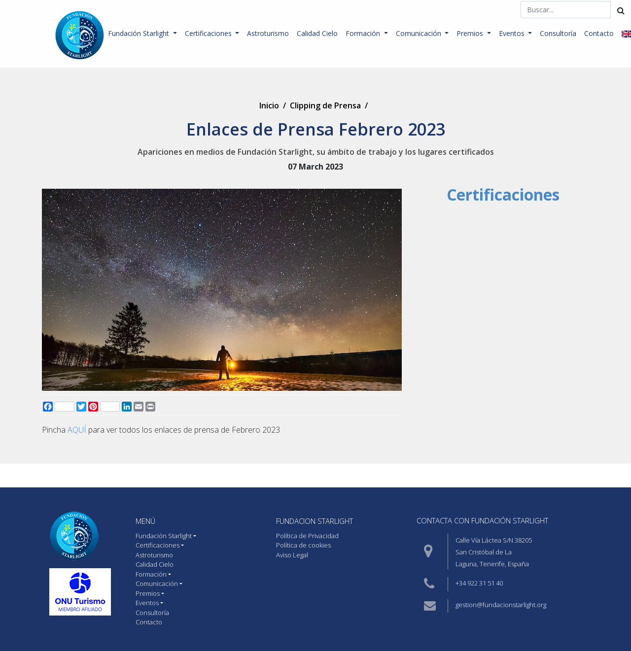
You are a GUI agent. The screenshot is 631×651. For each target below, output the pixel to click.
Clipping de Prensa (325, 105)
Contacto (599, 33)
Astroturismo (268, 33)
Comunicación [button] (419, 33)
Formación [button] (364, 33)
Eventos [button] (512, 33)
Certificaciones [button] (209, 33)
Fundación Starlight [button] (139, 33)
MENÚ (145, 521)
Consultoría (558, 33)
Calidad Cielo (317, 33)
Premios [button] (470, 33)
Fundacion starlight (314, 521)
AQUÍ (77, 429)
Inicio (269, 105)
